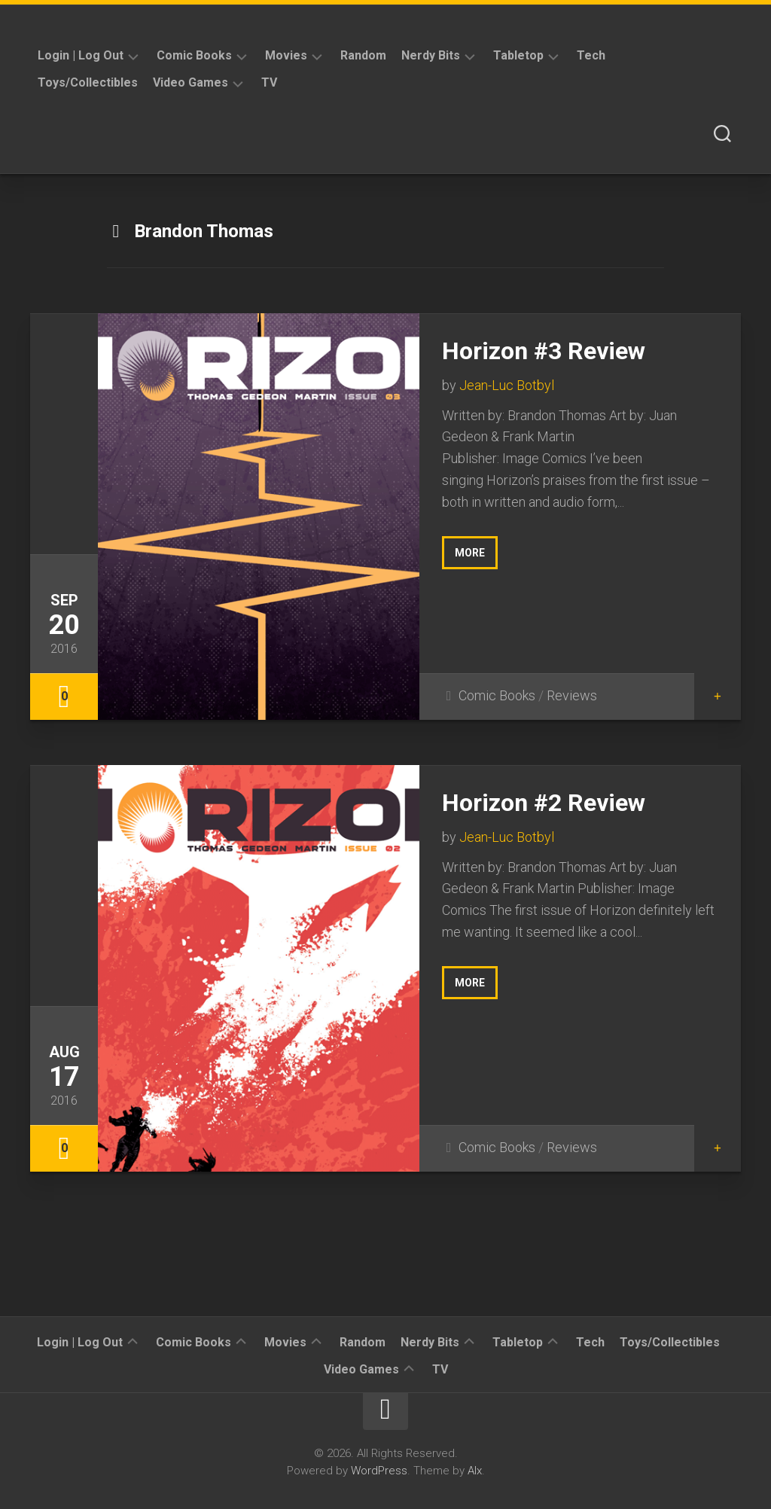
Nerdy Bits (430, 55)
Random (363, 55)
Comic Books (194, 55)
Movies (286, 55)
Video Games (190, 82)
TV (269, 82)
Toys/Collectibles (88, 82)
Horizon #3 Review (543, 351)
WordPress (379, 1470)
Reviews (572, 695)
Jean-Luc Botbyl (506, 385)
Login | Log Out (80, 55)
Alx (475, 1470)
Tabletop (518, 55)
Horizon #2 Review (543, 802)
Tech (591, 55)
